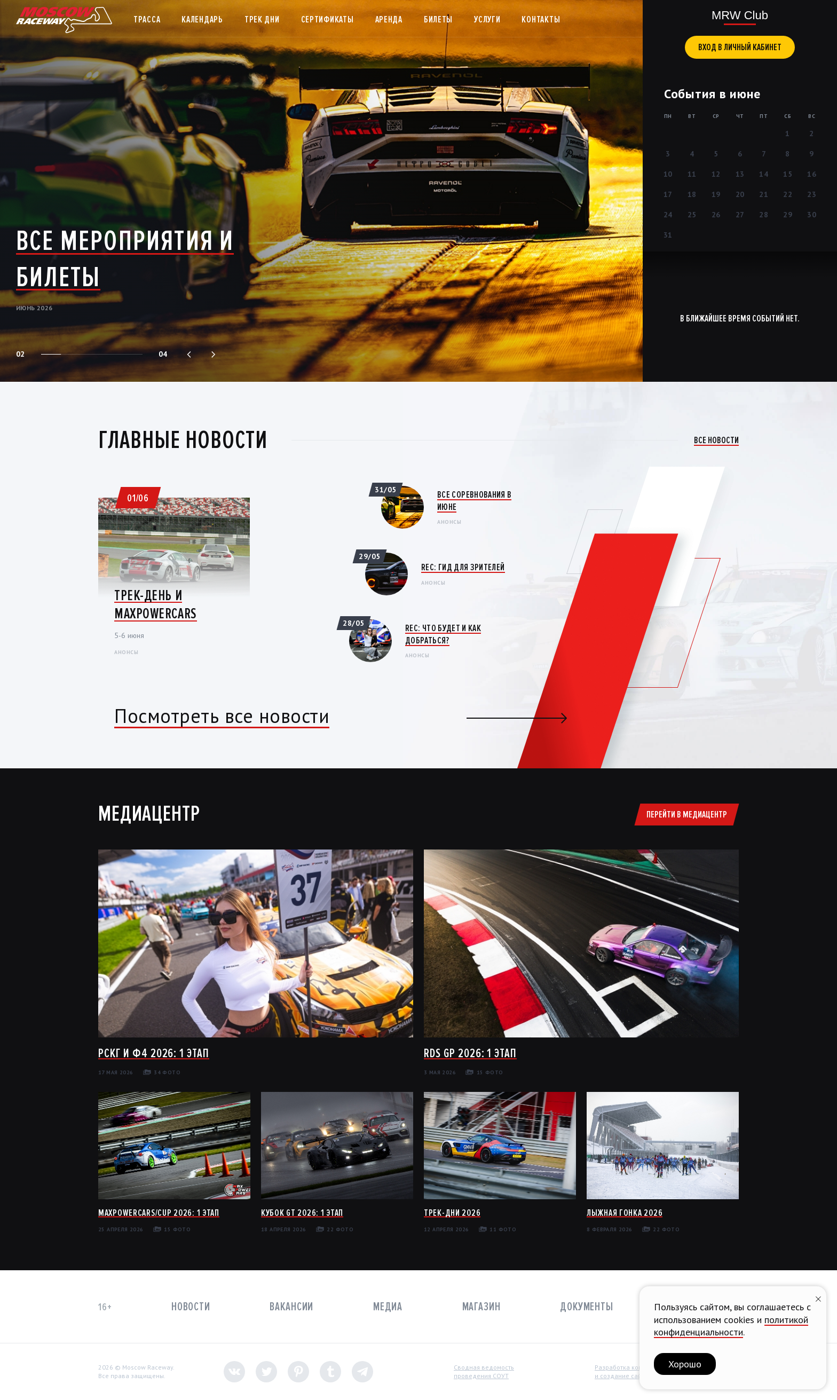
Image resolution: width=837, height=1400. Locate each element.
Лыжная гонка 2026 (624, 1212)
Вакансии (291, 1307)
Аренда (388, 19)
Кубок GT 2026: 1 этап (302, 1212)
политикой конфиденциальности (731, 1326)
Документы (586, 1307)
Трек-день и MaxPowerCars (155, 604)
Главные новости (182, 439)
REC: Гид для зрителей (463, 567)
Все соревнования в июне (474, 501)
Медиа (387, 1307)
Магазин (481, 1307)
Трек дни (262, 19)
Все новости (716, 440)
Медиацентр (149, 814)
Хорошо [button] (684, 1364)
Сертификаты (327, 19)
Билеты (438, 19)
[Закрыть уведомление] (818, 1298)
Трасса (146, 19)
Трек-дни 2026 (452, 1212)
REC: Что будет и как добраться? (443, 634)
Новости (190, 1307)
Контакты (541, 19)
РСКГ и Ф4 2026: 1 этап (153, 1053)
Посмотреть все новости (221, 715)
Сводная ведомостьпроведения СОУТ (484, 1371)
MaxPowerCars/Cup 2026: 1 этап (158, 1212)
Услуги (487, 19)
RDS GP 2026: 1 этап (470, 1053)
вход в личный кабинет (739, 47)
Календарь (202, 19)
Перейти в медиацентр (686, 814)
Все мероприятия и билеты (125, 259)
